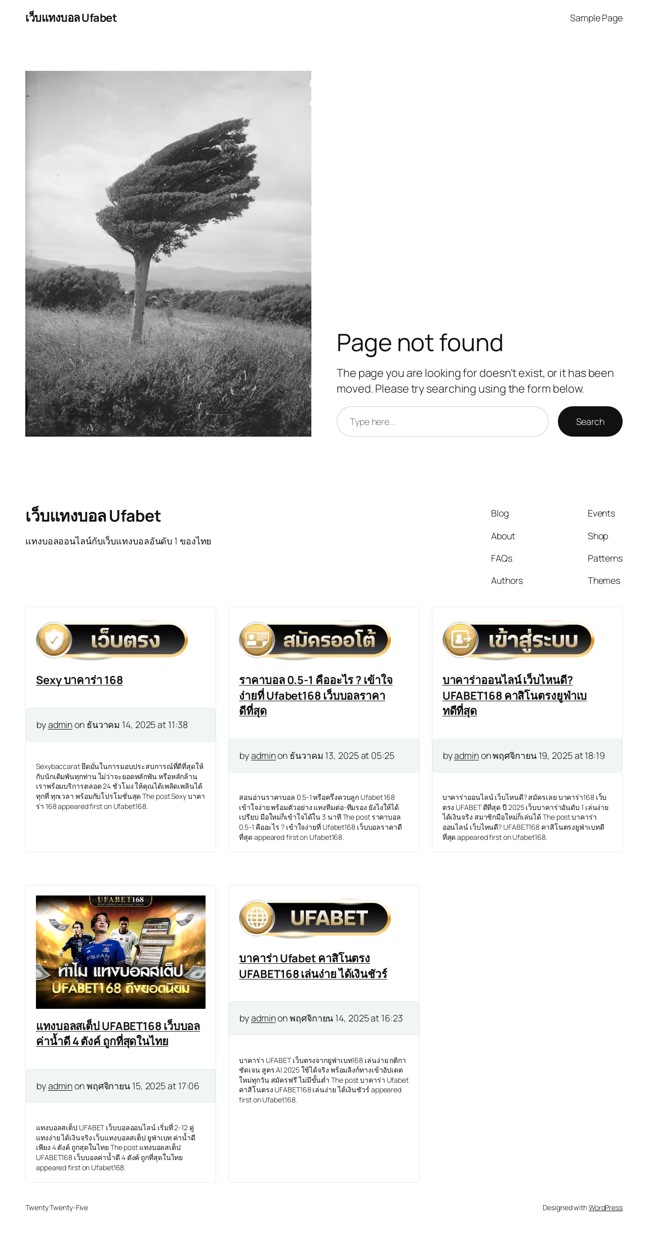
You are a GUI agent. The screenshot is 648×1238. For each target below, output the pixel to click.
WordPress (606, 1207)
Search (590, 421)
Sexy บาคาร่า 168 (79, 680)
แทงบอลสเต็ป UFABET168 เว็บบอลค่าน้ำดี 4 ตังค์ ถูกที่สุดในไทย (118, 1033)
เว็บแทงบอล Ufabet (70, 17)
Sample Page (596, 18)
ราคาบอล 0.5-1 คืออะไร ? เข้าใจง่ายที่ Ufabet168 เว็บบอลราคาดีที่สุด (315, 695)
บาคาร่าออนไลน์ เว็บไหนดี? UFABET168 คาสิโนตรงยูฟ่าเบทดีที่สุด (514, 695)
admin (60, 724)
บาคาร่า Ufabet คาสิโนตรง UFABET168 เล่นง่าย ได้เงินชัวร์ (313, 966)
